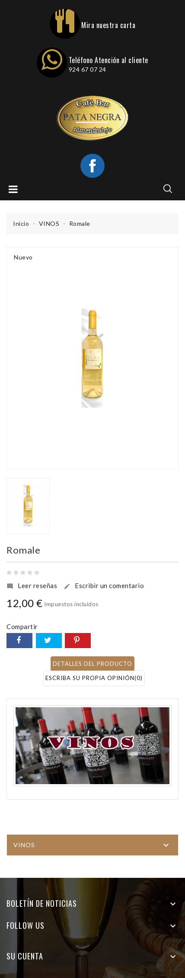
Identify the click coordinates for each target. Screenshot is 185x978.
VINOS (24, 844)
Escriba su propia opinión (94, 677)
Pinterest (78, 640)
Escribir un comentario (104, 586)
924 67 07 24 (87, 69)
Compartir (19, 640)
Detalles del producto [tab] (92, 663)
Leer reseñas (31, 586)
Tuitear (49, 640)
